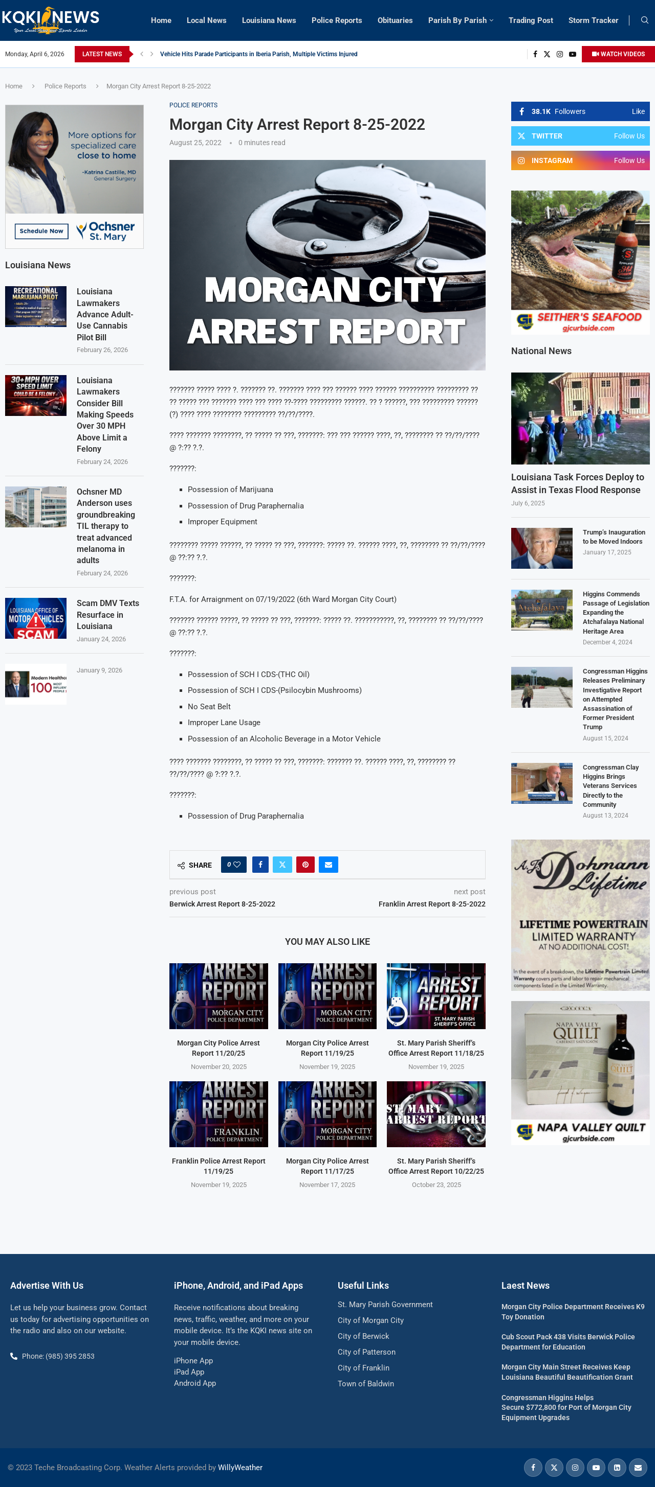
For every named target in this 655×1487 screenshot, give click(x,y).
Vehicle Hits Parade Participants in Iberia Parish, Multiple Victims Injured (259, 54)
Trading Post (531, 20)
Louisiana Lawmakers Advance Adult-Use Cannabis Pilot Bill (105, 314)
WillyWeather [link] (240, 1467)
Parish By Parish (457, 20)
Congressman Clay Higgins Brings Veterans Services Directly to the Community (611, 785)
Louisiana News (269, 20)
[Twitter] (547, 54)
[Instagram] (559, 54)
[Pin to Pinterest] (305, 864)
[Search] (645, 20)
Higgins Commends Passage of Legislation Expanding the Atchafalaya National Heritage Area (616, 612)
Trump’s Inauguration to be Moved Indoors (614, 536)
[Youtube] (573, 54)
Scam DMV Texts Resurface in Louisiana (108, 614)
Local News (207, 20)
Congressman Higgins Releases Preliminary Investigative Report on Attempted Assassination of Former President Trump (615, 699)
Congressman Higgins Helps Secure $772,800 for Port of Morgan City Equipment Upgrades (566, 1407)
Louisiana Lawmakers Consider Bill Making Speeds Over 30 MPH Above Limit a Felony (105, 414)
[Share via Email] (328, 864)
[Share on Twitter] (282, 864)
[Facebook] (535, 54)
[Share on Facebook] (260, 864)
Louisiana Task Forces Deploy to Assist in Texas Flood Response (577, 483)
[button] (142, 54)
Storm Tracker (594, 20)
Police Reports (337, 20)
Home (161, 20)
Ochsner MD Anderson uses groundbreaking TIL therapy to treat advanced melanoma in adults (106, 525)
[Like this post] (237, 864)
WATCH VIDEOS (618, 54)
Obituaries (395, 20)
